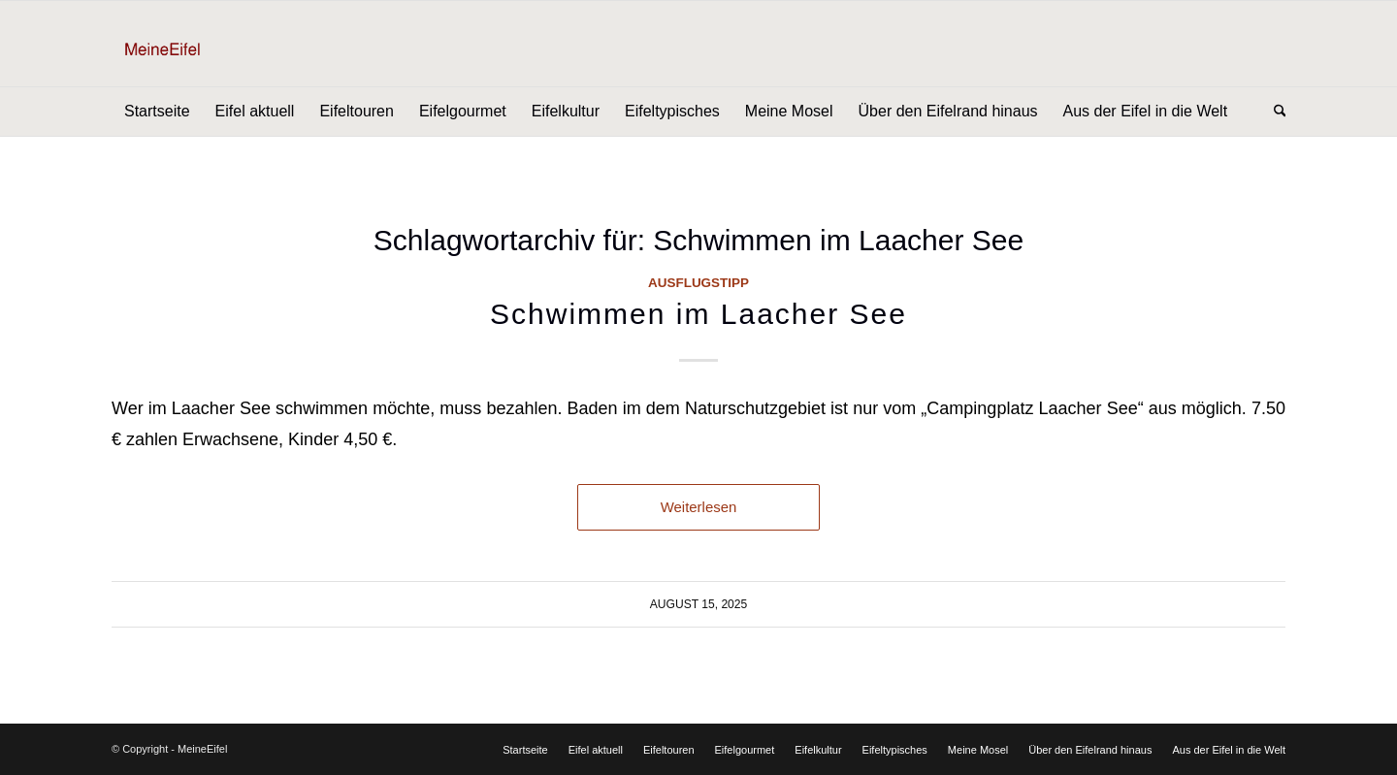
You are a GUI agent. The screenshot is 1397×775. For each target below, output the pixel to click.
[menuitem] (157, 111)
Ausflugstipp (698, 282)
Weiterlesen (699, 507)
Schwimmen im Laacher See (698, 314)
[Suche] (1273, 111)
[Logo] (193, 43)
